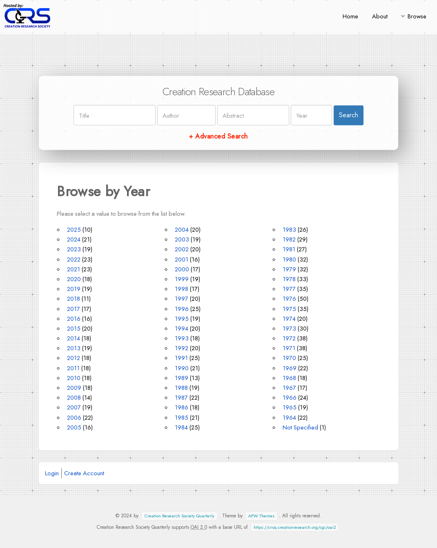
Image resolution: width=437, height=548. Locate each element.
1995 (182, 318)
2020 (74, 279)
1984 (181, 427)
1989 (181, 378)
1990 (182, 368)
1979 (289, 269)
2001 (181, 259)
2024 (73, 239)
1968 (289, 378)
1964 (289, 417)
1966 (290, 397)
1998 (181, 288)
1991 (181, 357)
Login (52, 473)
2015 (73, 328)
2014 (73, 338)
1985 (181, 417)
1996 (182, 308)
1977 (289, 288)
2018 (73, 298)
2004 (182, 229)
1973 (289, 328)
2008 (74, 397)
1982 (289, 239)
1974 (289, 318)
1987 (181, 397)
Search (348, 115)
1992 (181, 348)
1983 (289, 229)
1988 (181, 387)
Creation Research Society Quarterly (179, 516)
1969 (290, 368)
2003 (182, 239)
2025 (74, 229)
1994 (181, 328)
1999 (182, 279)
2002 (182, 249)
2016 (73, 318)
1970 (289, 357)
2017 (73, 308)
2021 (73, 269)
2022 (73, 259)
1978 (289, 279)
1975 (289, 308)
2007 (74, 407)
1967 (289, 387)
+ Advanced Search (218, 136)
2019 (73, 288)
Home (350, 16)
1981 (289, 249)
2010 (73, 378)
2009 (74, 387)
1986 (181, 407)
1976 (289, 298)
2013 (73, 348)
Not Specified (300, 427)
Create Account (84, 473)
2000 (182, 269)
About (380, 16)
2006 (74, 417)
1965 (290, 407)
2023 (74, 249)
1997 (181, 298)
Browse (417, 16)
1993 (182, 338)
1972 (289, 338)
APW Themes (261, 516)
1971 (289, 348)
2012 (73, 357)
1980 (289, 259)
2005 (74, 427)
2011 (73, 368)
